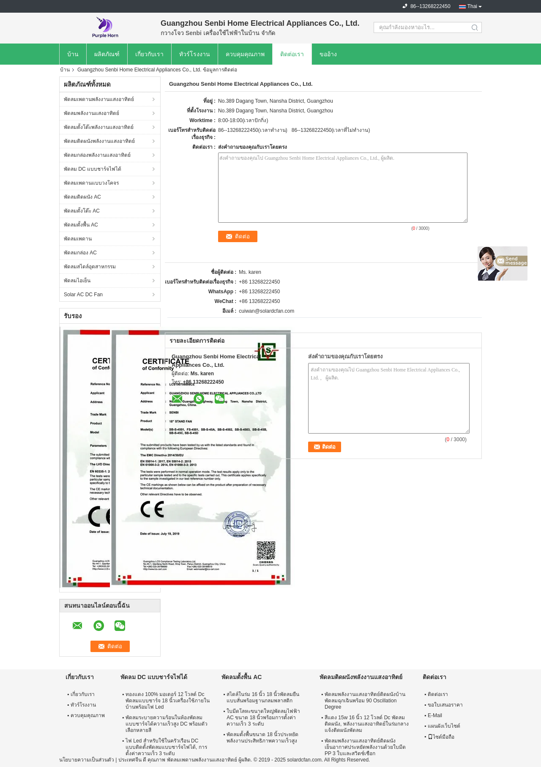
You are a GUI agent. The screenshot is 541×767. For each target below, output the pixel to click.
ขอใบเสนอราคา (445, 705)
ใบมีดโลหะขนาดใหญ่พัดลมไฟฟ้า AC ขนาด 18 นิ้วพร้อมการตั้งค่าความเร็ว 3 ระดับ (263, 717)
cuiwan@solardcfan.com (266, 311)
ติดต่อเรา (292, 54)
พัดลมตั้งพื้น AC (81, 225)
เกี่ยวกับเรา (149, 54)
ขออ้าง (328, 54)
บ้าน (73, 54)
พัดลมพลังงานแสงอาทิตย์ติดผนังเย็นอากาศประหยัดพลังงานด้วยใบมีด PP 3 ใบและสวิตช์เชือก (365, 747)
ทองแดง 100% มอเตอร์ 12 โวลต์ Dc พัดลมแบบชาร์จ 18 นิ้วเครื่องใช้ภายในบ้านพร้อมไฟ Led (168, 700)
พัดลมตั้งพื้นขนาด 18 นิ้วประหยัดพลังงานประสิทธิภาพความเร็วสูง (262, 738)
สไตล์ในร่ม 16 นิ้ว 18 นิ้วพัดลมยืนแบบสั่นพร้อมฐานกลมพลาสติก (263, 697)
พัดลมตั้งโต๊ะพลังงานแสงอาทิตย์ (99, 127)
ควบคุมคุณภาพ (245, 54)
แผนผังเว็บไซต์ (444, 726)
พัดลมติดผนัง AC (82, 197)
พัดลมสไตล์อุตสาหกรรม (90, 267)
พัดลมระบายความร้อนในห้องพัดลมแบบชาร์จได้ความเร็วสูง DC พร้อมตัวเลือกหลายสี (167, 724)
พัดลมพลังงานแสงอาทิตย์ (91, 113)
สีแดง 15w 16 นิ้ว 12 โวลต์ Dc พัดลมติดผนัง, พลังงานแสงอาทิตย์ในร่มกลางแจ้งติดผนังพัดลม (367, 724)
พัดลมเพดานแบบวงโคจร (91, 183)
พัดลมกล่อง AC (80, 253)
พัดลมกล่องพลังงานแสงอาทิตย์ (97, 155)
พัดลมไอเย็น (77, 281)
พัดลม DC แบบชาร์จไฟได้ (92, 169)
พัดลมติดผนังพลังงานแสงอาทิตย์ (99, 141)
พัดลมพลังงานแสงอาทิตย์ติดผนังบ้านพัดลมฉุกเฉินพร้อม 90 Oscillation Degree (365, 700)
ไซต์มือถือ (441, 737)
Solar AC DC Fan (83, 295)
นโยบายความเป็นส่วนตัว (86, 760)
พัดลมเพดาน (78, 239)
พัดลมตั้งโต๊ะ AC (82, 211)
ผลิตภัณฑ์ (107, 54)
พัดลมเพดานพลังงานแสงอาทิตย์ (99, 99)
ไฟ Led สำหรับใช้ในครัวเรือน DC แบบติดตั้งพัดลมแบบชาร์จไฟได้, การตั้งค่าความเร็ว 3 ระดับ (166, 747)
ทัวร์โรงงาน (194, 54)
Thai (472, 6)
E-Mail (435, 715)
